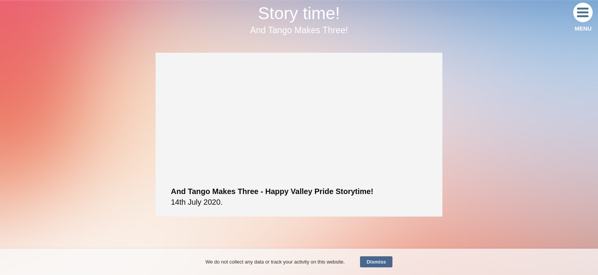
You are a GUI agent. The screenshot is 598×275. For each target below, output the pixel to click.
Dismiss (376, 262)
